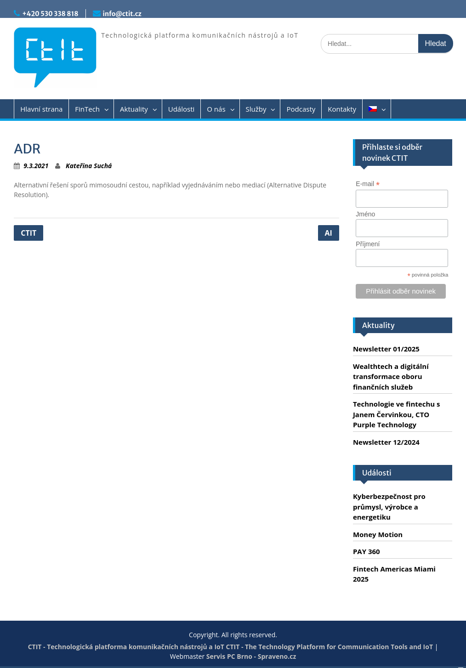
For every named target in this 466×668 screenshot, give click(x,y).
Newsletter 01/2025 (386, 348)
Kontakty (342, 108)
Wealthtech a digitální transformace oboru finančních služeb (391, 376)
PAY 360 (366, 551)
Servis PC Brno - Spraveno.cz (251, 656)
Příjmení (368, 244)
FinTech (87, 108)
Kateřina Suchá (89, 165)
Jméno (365, 214)
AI (328, 233)
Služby (256, 108)
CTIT (28, 233)
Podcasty (300, 108)
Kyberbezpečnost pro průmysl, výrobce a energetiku (389, 506)
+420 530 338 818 (50, 14)
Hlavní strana (41, 108)
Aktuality (134, 108)
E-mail (368, 184)
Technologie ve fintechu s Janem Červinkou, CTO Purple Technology (396, 414)
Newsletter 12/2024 (386, 442)
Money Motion (378, 534)
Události (181, 108)
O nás (216, 108)
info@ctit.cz (122, 14)
